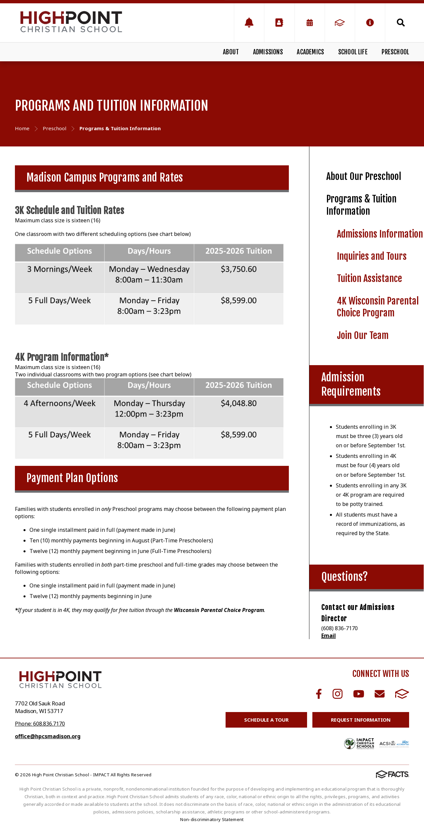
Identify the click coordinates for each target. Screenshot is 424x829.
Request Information (361, 719)
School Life (353, 52)
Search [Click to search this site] (401, 23)
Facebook (319, 694)
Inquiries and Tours (372, 256)
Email (328, 635)
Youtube (358, 694)
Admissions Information (380, 234)
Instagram (338, 694)
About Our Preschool (363, 176)
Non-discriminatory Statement (211, 819)
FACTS (402, 694)
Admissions (268, 52)
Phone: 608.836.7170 (40, 723)
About (231, 52)
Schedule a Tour (266, 719)
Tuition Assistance (369, 278)
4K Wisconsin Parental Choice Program (378, 307)
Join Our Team (363, 335)
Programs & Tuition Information (361, 205)
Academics (310, 52)
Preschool (395, 52)
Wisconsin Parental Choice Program (219, 610)
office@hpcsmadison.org (47, 736)
